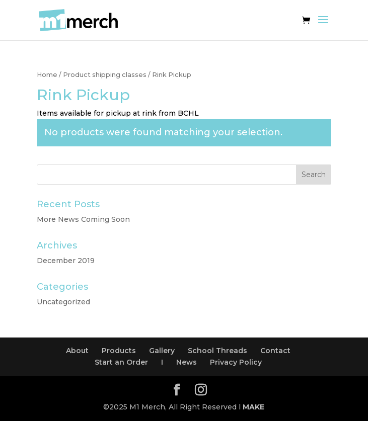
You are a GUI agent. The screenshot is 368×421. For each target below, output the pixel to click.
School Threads (217, 350)
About (77, 350)
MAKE (253, 406)
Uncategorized (63, 301)
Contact (275, 350)
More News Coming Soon (83, 219)
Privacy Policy (236, 362)
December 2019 (66, 260)
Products (119, 350)
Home (47, 74)
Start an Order (121, 362)
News (186, 362)
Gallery (162, 350)
